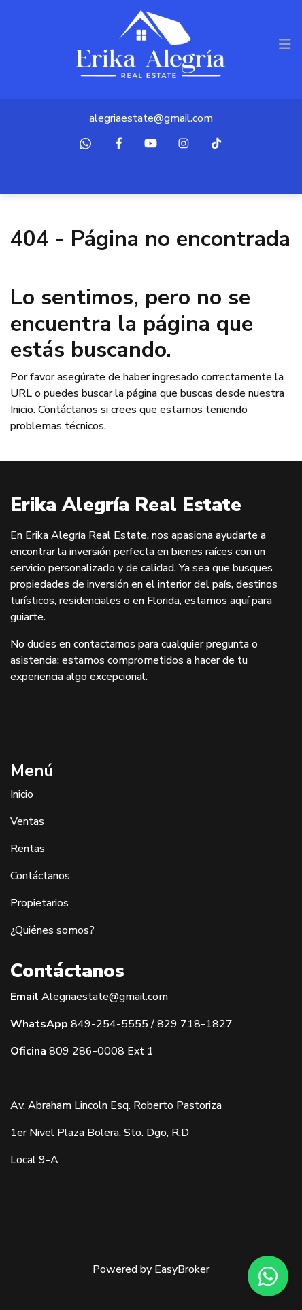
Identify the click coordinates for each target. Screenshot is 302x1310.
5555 (134, 1023)
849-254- (96, 1023)
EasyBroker (181, 1269)
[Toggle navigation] (285, 44)
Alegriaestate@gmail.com (104, 996)
